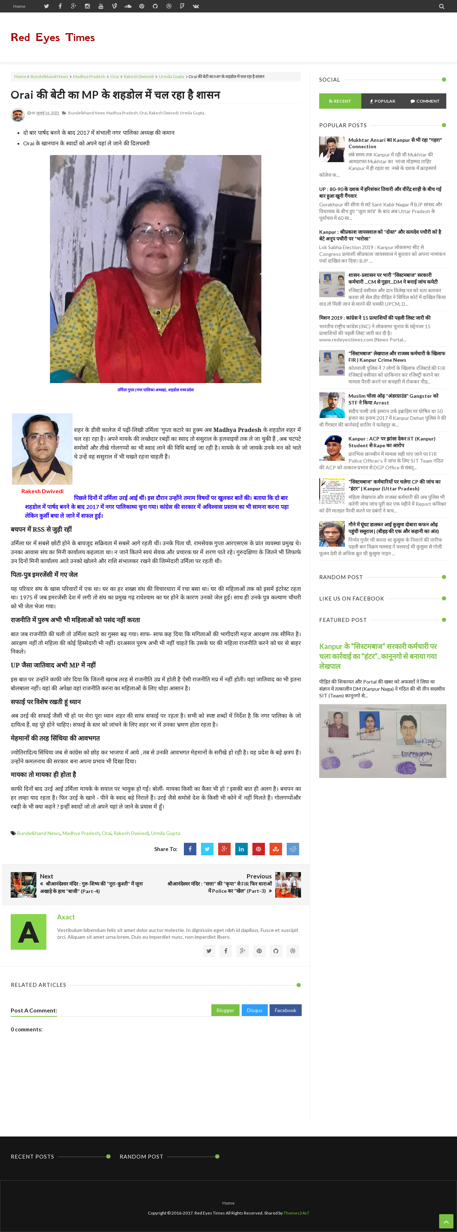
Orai (114, 76)
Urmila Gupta (171, 76)
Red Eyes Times (53, 37)
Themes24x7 (296, 1213)
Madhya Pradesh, (122, 112)
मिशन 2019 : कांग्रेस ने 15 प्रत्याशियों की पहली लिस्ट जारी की (375, 318)
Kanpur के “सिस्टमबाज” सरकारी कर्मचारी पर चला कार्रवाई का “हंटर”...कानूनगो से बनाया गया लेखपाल (378, 656)
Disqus (254, 1010)
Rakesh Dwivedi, (164, 112)
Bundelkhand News (49, 76)
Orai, (143, 112)
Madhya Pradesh (89, 76)
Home (19, 6)
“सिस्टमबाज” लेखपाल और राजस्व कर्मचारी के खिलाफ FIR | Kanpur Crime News (396, 356)
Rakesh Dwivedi (139, 76)
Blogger (225, 1010)
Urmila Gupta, (192, 112)
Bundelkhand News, (87, 112)
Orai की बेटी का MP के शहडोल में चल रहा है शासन (115, 94)
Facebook (285, 1010)
